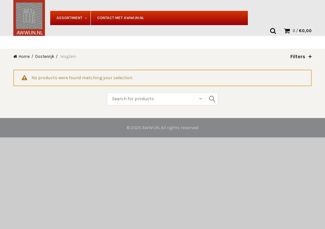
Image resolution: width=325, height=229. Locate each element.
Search (211, 99)
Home (24, 56)
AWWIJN (150, 127)
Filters (297, 56)
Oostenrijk (44, 56)
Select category (199, 99)
